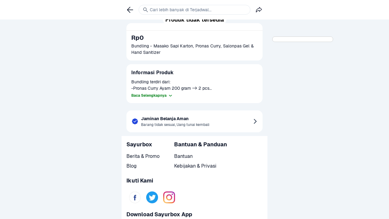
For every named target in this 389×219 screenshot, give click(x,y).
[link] (134, 197)
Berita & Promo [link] (143, 156)
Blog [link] (131, 166)
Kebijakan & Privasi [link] (195, 166)
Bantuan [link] (183, 156)
